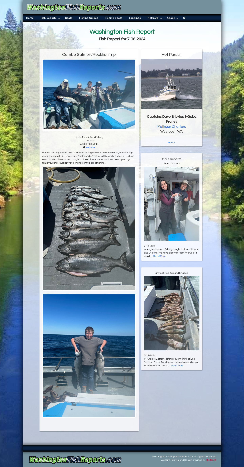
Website (90, 147)
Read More (159, 256)
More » (171, 143)
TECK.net (211, 460)
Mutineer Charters (171, 126)
